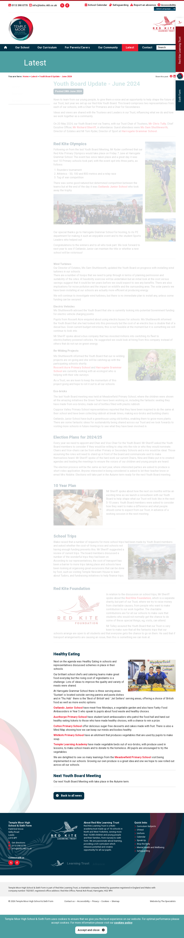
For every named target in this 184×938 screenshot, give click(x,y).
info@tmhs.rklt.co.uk (20, 848)
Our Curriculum (47, 47)
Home (26, 76)
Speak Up (140, 840)
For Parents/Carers (77, 47)
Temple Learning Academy (70, 744)
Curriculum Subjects (145, 826)
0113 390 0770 (17, 845)
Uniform (139, 833)
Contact (147, 47)
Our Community (108, 47)
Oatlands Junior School (68, 707)
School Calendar (96, 5)
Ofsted (139, 830)
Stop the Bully (142, 844)
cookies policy (123, 922)
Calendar (139, 837)
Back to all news (71, 795)
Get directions (16, 842)
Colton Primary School (67, 726)
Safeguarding (119, 5)
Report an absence (143, 5)
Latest (130, 47)
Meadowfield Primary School (133, 757)
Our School (22, 47)
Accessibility (167, 5)
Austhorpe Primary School (70, 716)
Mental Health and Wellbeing (149, 847)
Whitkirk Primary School (68, 735)
